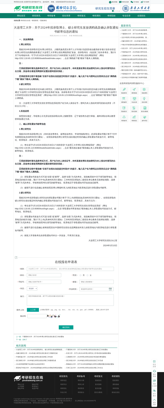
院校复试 (98, 380)
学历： (22, 289)
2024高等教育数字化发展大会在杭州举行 (30, 364)
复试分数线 (98, 392)
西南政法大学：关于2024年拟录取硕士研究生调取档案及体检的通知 (90, 364)
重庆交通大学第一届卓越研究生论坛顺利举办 (137, 70)
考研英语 (81, 388)
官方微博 (146, 2)
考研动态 (63, 380)
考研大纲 (81, 380)
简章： (22, 269)
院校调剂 (116, 380)
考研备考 (51, 15)
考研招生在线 (77, 36)
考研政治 (81, 392)
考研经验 (116, 388)
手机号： (21, 282)
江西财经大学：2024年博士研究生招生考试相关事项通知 (141, 56)
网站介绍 (21, 384)
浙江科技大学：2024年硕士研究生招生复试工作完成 (139, 66)
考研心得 (81, 384)
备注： (23, 296)
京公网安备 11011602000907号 (85, 401)
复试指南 (98, 384)
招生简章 (66, 15)
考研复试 (81, 15)
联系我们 (35, 386)
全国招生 (141, 15)
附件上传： (21, 310)
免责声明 (35, 388)
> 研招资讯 (34, 20)
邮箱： (75, 282)
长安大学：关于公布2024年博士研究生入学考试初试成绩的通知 (88, 353)
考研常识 (63, 384)
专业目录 (126, 15)
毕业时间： (73, 289)
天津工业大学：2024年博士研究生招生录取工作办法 (84, 368)
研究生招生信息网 (39, 403)
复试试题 (98, 388)
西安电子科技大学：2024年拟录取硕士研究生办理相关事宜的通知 (39, 368)
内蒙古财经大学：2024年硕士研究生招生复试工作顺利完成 (142, 41)
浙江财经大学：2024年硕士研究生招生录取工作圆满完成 (141, 63)
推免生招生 (116, 392)
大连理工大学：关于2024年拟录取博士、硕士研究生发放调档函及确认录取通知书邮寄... (47, 349)
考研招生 (63, 388)
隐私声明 (35, 384)
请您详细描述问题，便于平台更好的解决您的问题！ (70, 300)
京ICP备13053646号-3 (64, 401)
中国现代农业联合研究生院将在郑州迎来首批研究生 (139, 59)
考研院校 (111, 15)
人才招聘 (21, 386)
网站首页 (21, 15)
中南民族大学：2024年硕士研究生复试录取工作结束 (139, 52)
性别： (75, 275)
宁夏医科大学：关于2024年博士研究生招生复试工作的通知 (142, 34)
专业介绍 (63, 392)
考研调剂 (96, 15)
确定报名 (66, 327)
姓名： (22, 275)
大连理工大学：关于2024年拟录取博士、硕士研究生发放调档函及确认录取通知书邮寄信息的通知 (66, 29)
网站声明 (21, 388)
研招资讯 (36, 15)
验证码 (23, 316)
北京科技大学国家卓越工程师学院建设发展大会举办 (139, 77)
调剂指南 (116, 384)
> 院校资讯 (43, 20)
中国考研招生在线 (56, 403)
